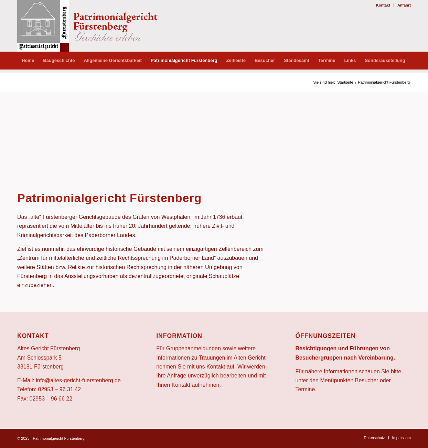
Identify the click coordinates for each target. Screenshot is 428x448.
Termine (305, 389)
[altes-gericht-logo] (94, 26)
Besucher (366, 380)
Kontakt (383, 5)
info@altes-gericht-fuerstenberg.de (78, 380)
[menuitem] (383, 5)
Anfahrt (404, 5)
